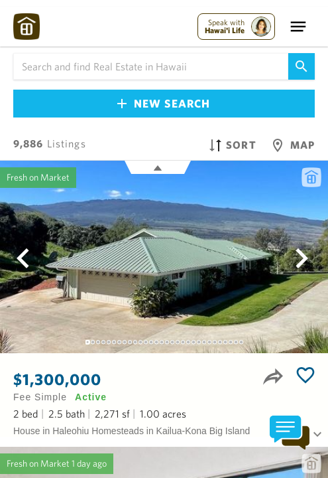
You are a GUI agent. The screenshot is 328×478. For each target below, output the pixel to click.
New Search (163, 103)
